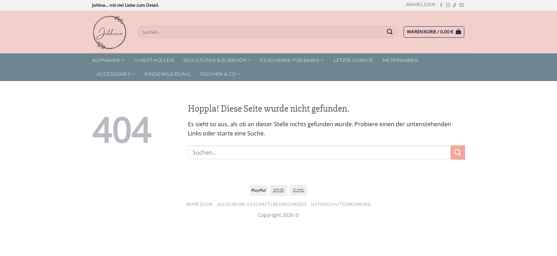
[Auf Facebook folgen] (441, 5)
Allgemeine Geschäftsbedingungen (262, 204)
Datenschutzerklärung (341, 204)
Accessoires (116, 74)
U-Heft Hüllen (154, 60)
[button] (420, 4)
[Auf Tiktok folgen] (455, 5)
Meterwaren (400, 60)
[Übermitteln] (390, 32)
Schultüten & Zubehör (217, 60)
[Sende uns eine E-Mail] (461, 5)
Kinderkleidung (167, 74)
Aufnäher (108, 60)
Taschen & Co (220, 74)
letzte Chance (353, 60)
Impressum (199, 204)
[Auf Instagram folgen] (448, 5)
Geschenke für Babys (292, 60)
